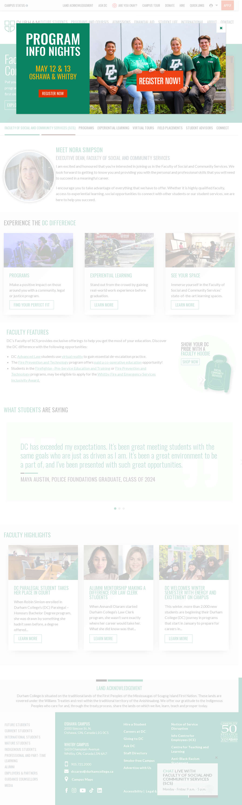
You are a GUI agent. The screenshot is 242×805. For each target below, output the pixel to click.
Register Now (53, 93)
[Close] (221, 28)
